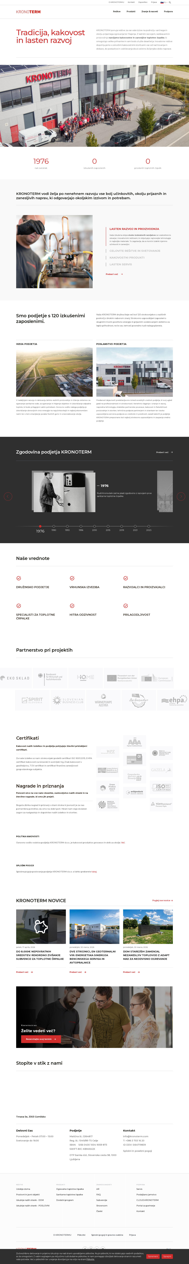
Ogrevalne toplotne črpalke (70, 1189)
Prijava (154, 2)
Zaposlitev (142, 2)
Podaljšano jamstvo (146, 1194)
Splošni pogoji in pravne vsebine (107, 1235)
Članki (99, 1211)
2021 (135, 530)
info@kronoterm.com (135, 1136)
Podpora (168, 11)
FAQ (98, 1194)
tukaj (94, 872)
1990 (54, 530)
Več (123, 842)
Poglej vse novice (162, 900)
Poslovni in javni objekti (28, 1194)
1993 (67, 530)
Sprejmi (167, 1256)
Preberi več (112, 274)
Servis (139, 1189)
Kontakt (131, 2)
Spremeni (153, 1256)
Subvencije (101, 1200)
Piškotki (81, 1235)
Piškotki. (90, 1259)
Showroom (101, 1206)
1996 (81, 530)
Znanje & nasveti (150, 11)
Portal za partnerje (145, 1206)
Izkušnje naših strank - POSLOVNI (32, 1206)
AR (97, 1189)
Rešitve (117, 11)
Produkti (131, 11)
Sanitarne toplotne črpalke (69, 1194)
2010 (94, 530)
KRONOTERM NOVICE (41, 900)
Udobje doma (23, 1189)
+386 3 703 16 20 (135, 1140)
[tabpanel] (94, 490)
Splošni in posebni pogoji (137, 1151)
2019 (121, 530)
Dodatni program (65, 1200)
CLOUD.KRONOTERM (147, 1200)
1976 (40, 531)
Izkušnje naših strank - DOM (30, 1200)
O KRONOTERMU (116, 2)
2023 (149, 530)
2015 (108, 530)
